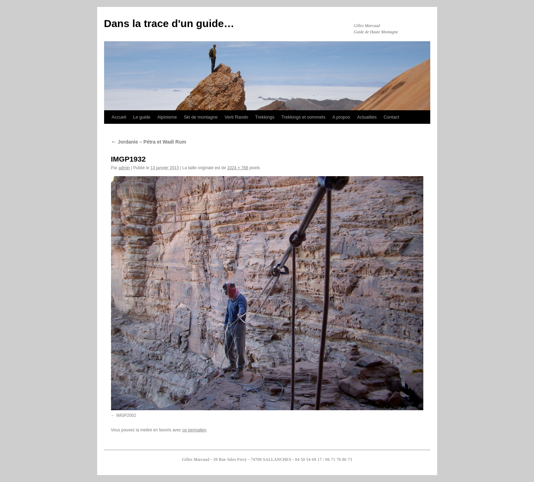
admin (124, 167)
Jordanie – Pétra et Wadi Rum (148, 142)
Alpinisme (167, 117)
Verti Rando (236, 117)
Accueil (119, 117)
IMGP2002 (126, 415)
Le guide (141, 117)
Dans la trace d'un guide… (169, 23)
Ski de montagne (201, 117)
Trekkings (264, 117)
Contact (391, 117)
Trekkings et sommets (303, 117)
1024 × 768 (237, 167)
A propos (341, 117)
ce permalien (194, 430)
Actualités (366, 117)
